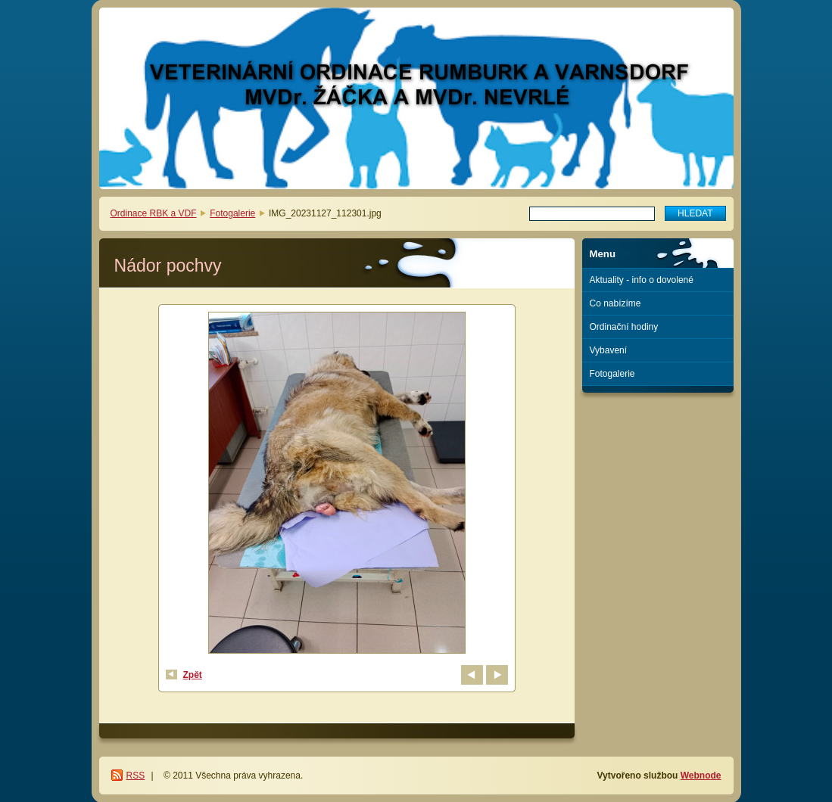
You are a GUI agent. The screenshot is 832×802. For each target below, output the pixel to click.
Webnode (701, 775)
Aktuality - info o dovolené (641, 280)
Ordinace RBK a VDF (154, 213)
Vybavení (609, 350)
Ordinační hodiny (624, 327)
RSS (135, 775)
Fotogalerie (232, 213)
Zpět (192, 675)
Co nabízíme (615, 303)
